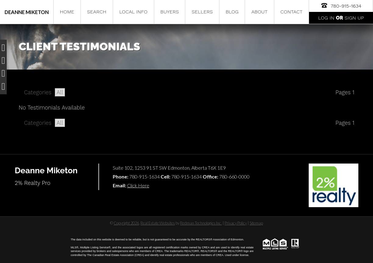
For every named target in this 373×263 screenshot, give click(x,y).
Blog (232, 12)
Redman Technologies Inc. (201, 223)
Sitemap (256, 223)
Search (96, 12)
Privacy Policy (236, 223)
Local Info (133, 12)
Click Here (138, 185)
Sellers (202, 12)
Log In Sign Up (341, 18)
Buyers (169, 12)
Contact (291, 12)
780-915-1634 (341, 5)
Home (67, 12)
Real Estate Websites (157, 223)
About (259, 12)
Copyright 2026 (126, 223)
